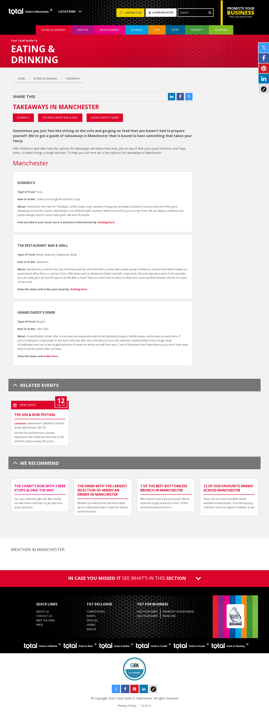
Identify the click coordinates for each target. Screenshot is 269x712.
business (136, 30)
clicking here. (106, 222)
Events (91, 616)
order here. (51, 356)
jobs (157, 30)
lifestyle (82, 30)
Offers (91, 625)
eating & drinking (53, 30)
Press (39, 625)
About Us (42, 611)
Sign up (91, 629)
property (197, 30)
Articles (92, 620)
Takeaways (73, 78)
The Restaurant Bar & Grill (60, 117)
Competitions (96, 611)
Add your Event (147, 616)
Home (21, 78)
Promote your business (178, 611)
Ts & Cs (146, 706)
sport (175, 30)
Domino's (23, 117)
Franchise (169, 616)
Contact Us (44, 616)
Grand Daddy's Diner (105, 117)
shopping (221, 30)
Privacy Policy (127, 706)
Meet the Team (45, 620)
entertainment (110, 30)
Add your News (147, 611)
